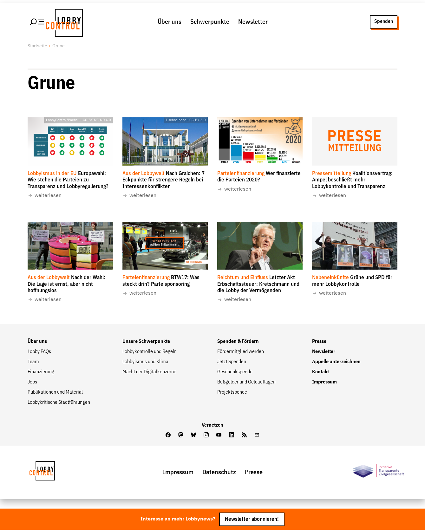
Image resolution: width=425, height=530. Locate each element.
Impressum (324, 382)
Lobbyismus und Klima (145, 361)
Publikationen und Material (55, 392)
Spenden (383, 21)
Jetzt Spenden (231, 361)
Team (33, 361)
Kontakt (320, 372)
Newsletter (253, 22)
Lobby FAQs (39, 351)
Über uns (169, 22)
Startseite (37, 46)
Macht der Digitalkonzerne (149, 372)
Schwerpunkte (209, 22)
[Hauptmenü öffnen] (37, 22)
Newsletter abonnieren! (252, 519)
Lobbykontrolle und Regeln (149, 351)
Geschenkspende (234, 372)
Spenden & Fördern (238, 341)
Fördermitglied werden (240, 351)
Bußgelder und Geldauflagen (246, 382)
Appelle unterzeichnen (336, 361)
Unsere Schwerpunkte (146, 341)
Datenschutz (219, 472)
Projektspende (232, 392)
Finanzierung (41, 372)
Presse (319, 341)
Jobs (32, 382)
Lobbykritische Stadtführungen (59, 402)
